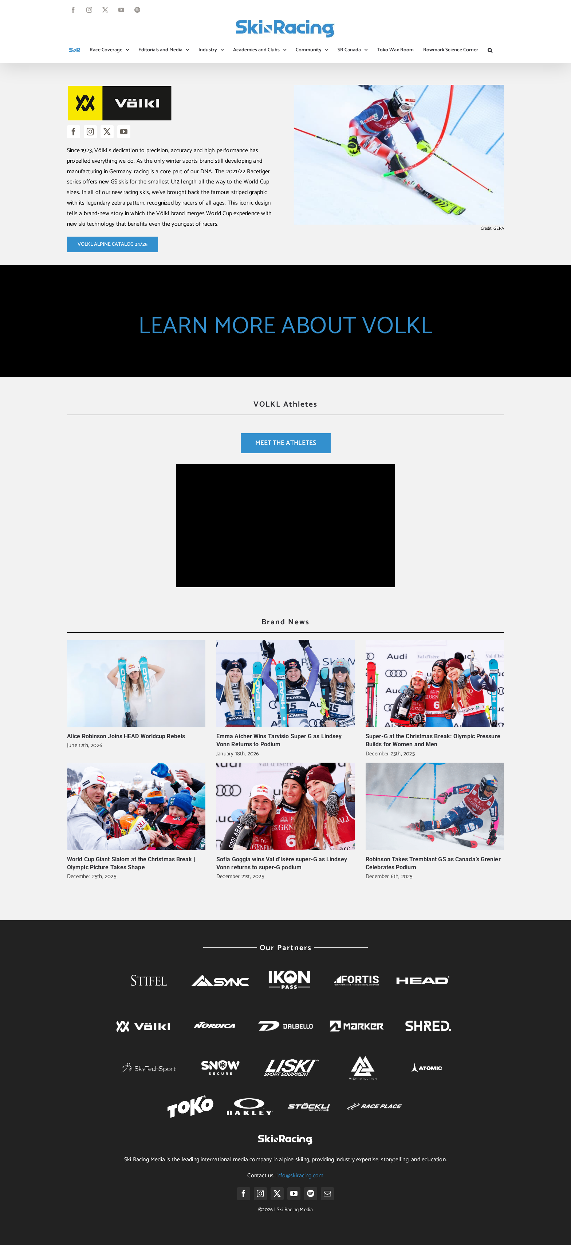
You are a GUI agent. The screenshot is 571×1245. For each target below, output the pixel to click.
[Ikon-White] (291, 964)
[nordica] (214, 1017)
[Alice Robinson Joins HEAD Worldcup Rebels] (136, 683)
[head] (422, 968)
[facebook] (73, 131)
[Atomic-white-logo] (428, 1062)
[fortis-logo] (357, 977)
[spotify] (310, 1193)
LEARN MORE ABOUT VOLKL (285, 326)
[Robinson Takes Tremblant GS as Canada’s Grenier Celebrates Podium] (435, 806)
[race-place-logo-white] (374, 1102)
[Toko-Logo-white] (190, 1098)
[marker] (357, 1014)
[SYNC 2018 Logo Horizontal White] (220, 978)
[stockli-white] (309, 1098)
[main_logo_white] (149, 1066)
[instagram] (90, 131)
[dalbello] (285, 1014)
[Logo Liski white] (291, 1062)
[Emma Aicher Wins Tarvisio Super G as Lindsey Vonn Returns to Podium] (285, 683)
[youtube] (123, 131)
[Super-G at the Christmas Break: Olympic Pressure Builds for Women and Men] (435, 683)
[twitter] (107, 131)
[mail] (327, 1193)
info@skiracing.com (300, 1176)
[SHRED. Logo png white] (428, 1019)
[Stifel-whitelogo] (149, 965)
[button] (490, 50)
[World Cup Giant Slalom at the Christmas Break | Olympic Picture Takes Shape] (136, 806)
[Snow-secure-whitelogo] (220, 1059)
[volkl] (143, 1014)
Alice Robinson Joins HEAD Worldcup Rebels (126, 736)
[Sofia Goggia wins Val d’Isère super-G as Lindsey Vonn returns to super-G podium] (285, 806)
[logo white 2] (362, 1056)
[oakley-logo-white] (250, 1101)
